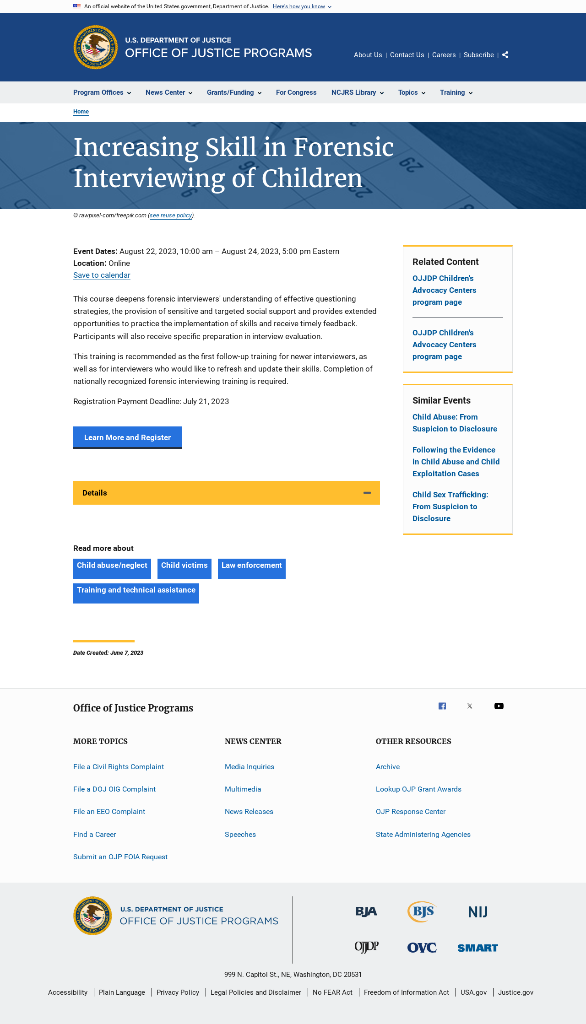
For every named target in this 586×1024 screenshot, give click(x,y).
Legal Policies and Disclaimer (256, 992)
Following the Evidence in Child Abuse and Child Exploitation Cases (456, 461)
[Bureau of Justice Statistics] (422, 924)
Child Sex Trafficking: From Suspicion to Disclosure (450, 506)
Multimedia (243, 789)
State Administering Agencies (423, 834)
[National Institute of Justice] (478, 919)
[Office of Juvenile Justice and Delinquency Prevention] (367, 955)
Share (513, 61)
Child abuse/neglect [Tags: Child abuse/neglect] (112, 565)
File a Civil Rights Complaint (118, 766)
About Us (368, 55)
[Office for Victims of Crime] (422, 954)
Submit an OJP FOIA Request (120, 856)
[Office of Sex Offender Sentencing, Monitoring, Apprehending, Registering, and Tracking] (478, 953)
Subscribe (479, 55)
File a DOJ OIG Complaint (114, 789)
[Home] (218, 47)
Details (94, 492)
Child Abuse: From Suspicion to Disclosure (454, 422)
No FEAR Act (333, 992)
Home (81, 111)
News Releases (249, 811)
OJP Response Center (410, 811)
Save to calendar (101, 275)
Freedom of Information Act (406, 992)
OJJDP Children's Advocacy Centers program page (444, 290)
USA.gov (474, 992)
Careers (444, 55)
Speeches (240, 834)
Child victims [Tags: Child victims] (184, 565)
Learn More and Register (127, 437)
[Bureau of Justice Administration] (366, 919)
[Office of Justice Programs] (95, 47)
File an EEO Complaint (109, 811)
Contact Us (407, 55)
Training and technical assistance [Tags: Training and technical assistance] (136, 589)
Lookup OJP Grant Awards (418, 789)
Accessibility (67, 992)
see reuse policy (171, 215)
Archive (388, 766)
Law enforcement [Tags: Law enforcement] (252, 565)
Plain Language (122, 992)
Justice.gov (515, 992)
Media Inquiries (249, 766)
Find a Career (94, 834)
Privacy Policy (178, 992)
